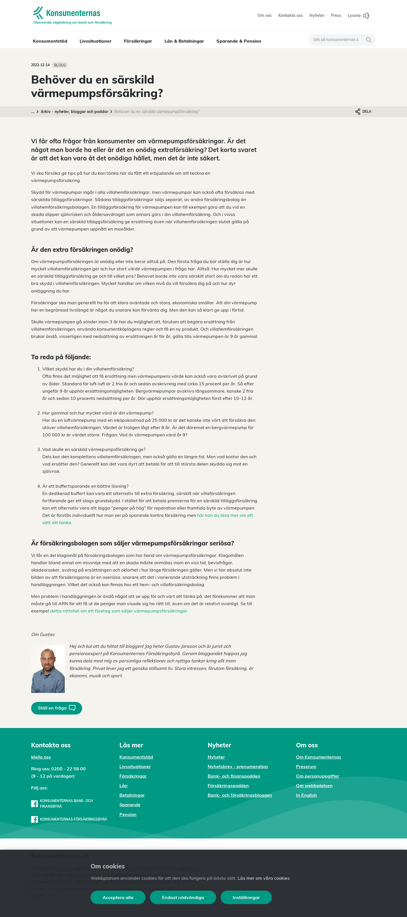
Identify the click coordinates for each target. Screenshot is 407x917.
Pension (128, 814)
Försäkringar (138, 41)
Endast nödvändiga (183, 897)
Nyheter (216, 757)
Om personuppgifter (317, 776)
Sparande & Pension (238, 41)
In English (306, 795)
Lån (123, 785)
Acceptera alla (118, 897)
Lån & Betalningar (184, 41)
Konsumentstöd (50, 41)
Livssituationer (96, 41)
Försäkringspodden (228, 785)
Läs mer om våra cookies (264, 878)
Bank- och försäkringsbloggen (240, 795)
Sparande (129, 804)
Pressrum (306, 766)
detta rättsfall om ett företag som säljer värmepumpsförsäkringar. (119, 611)
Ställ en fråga (56, 708)
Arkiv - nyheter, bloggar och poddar (74, 111)
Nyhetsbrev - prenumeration (238, 766)
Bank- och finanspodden (234, 776)
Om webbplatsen (314, 785)
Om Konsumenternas (318, 757)
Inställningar (246, 897)
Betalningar (132, 795)
